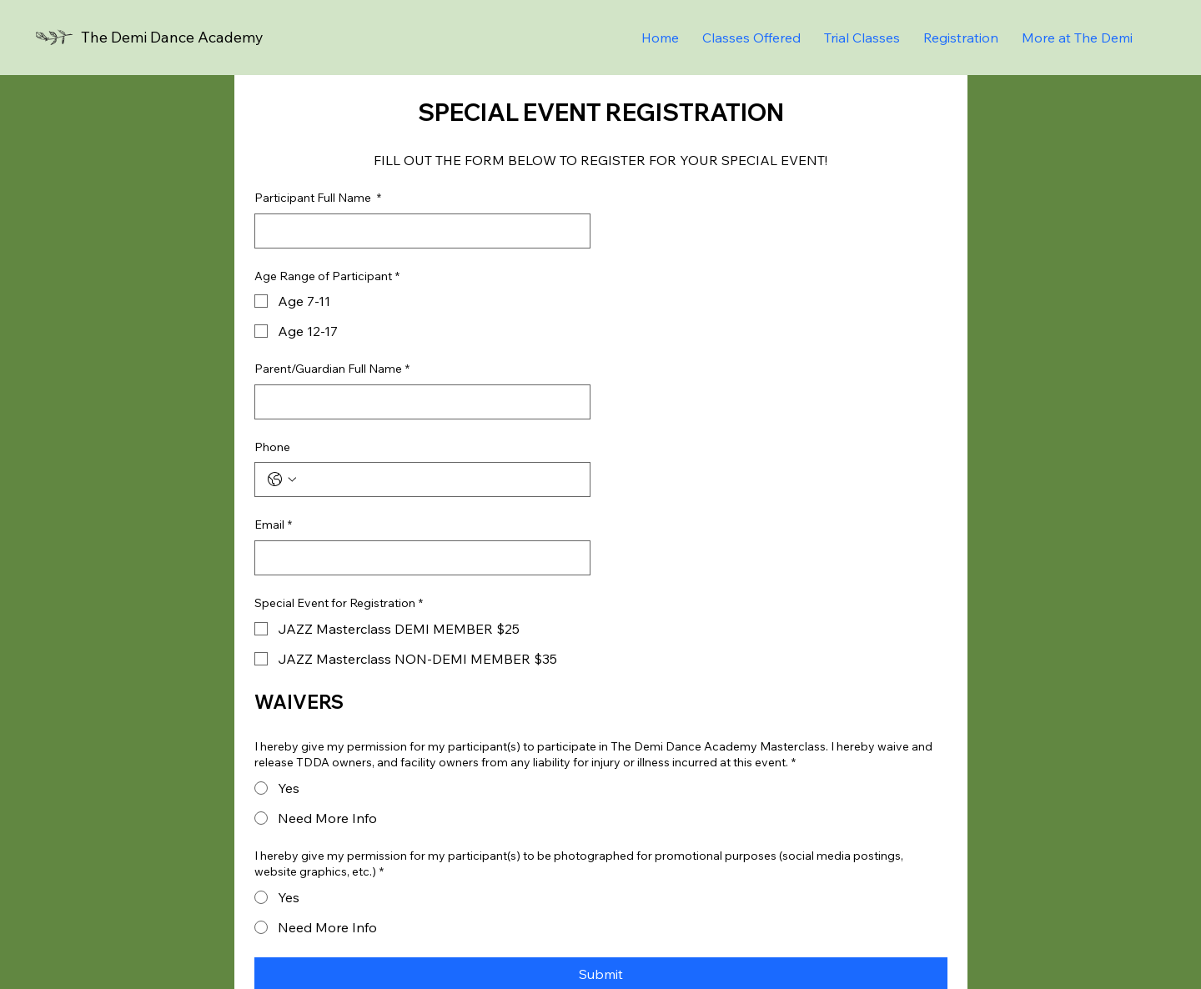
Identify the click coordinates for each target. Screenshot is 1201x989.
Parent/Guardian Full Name (332, 369)
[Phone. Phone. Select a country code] (282, 479)
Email (273, 525)
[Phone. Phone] (439, 479)
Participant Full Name (317, 198)
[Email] (417, 558)
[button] (1077, 37)
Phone (272, 446)
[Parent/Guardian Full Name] (417, 402)
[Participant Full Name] (417, 231)
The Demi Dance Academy (172, 37)
